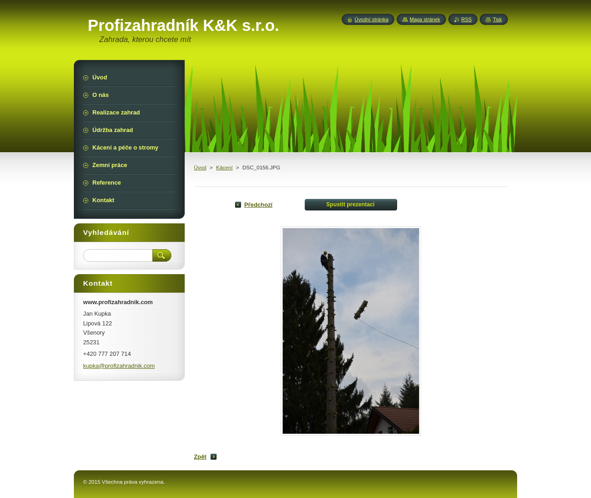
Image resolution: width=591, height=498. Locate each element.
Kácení (224, 167)
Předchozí (258, 204)
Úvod (200, 167)
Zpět (200, 456)
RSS (466, 19)
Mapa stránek (425, 19)
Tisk (497, 19)
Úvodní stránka (371, 19)
